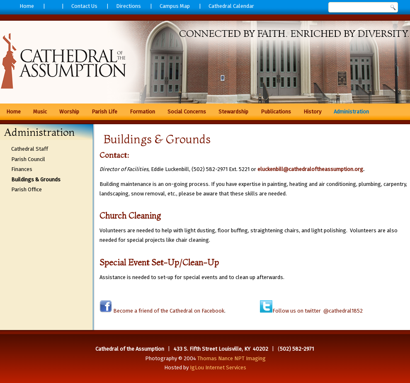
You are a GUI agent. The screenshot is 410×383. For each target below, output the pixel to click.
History (312, 111)
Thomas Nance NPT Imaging (231, 358)
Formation (142, 111)
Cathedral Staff (29, 149)
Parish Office (26, 189)
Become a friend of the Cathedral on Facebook (168, 311)
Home (26, 6)
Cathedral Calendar (231, 6)
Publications (276, 111)
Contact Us (84, 6)
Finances (21, 169)
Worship (69, 111)
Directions (128, 6)
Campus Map (175, 6)
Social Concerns (186, 111)
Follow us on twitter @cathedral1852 (317, 311)
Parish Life (104, 111)
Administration (351, 111)
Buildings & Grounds (36, 179)
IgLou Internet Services (218, 367)
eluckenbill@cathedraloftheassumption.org (310, 169)
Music (40, 111)
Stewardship (233, 111)
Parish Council (28, 159)
